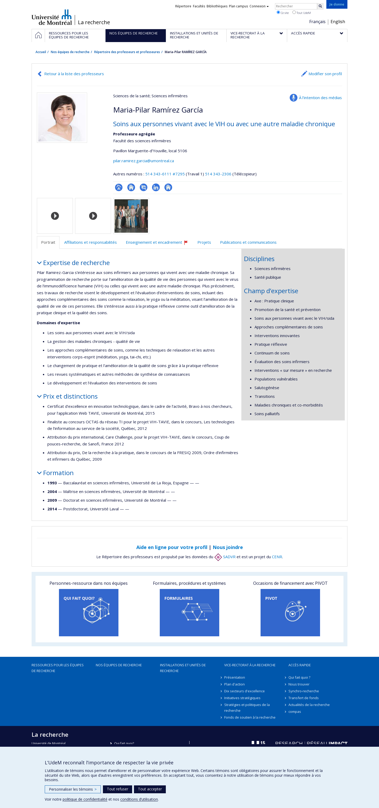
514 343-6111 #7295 (165, 173)
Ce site (283, 13)
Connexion (259, 6)
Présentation (234, 677)
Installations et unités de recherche (183, 668)
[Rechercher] (320, 6)
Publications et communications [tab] (248, 242)
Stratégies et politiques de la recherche (247, 707)
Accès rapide (299, 665)
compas (294, 711)
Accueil (41, 52)
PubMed (143, 187)
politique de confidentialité (85, 799)
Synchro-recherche (303, 691)
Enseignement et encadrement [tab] (159, 244)
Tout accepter (150, 788)
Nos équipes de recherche (70, 52)
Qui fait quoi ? (299, 677)
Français (317, 21)
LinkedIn (156, 187)
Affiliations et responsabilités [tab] (90, 242)
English (338, 21)
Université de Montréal (52, 17)
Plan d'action (234, 684)
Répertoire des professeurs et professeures (127, 52)
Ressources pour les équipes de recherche (58, 668)
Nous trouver (299, 684)
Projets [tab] (204, 242)
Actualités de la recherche (309, 704)
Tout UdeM (301, 13)
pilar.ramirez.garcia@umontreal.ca (143, 160)
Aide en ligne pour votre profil (171, 547)
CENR (277, 556)
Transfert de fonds (303, 697)
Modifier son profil (325, 73)
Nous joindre (228, 547)
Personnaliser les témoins (73, 789)
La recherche (94, 22)
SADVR (225, 556)
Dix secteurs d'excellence (244, 691)
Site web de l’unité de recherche (131, 187)
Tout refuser (117, 788)
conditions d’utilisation (139, 799)
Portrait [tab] (48, 242)
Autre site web (168, 187)
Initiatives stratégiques (242, 697)
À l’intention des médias (320, 97)
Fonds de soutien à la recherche (250, 717)
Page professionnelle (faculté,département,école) (119, 187)
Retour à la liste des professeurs (74, 73)
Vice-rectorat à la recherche (250, 665)
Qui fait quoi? (124, 743)
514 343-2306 (218, 173)
